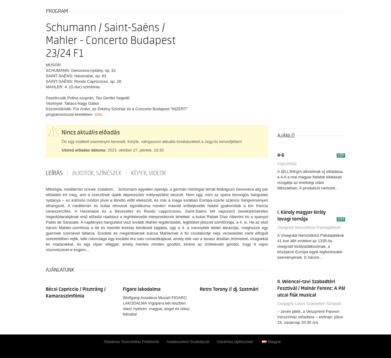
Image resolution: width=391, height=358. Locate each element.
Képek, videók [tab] (148, 173)
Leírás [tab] (54, 173)
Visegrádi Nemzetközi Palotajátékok (309, 227)
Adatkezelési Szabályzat (188, 341)
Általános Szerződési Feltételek (131, 341)
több (98, 114)
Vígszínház (287, 163)
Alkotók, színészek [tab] (97, 173)
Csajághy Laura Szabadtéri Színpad (309, 303)
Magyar (271, 341)
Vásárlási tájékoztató (235, 341)
